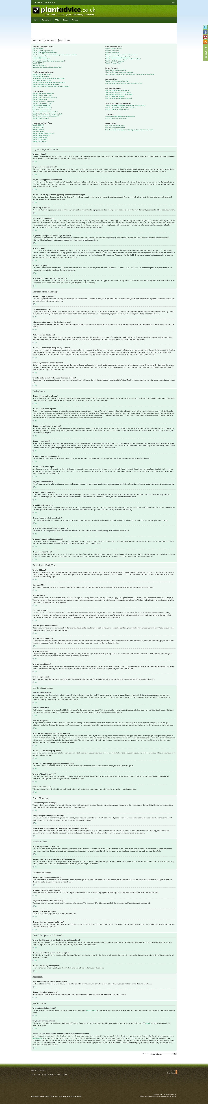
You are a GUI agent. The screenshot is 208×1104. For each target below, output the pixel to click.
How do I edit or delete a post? (42, 95)
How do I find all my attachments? (116, 118)
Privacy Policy (45, 1096)
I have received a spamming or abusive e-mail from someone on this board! (129, 74)
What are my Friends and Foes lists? (117, 81)
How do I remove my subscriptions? (117, 109)
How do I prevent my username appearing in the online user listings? (54, 55)
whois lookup (37, 1038)
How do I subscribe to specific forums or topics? (120, 107)
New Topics (171, 1073)
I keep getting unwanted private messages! (119, 72)
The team (75, 20)
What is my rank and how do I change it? (45, 84)
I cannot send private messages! (115, 70)
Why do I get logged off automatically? (44, 53)
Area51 (148, 1023)
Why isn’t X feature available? (115, 127)
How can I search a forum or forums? (117, 90)
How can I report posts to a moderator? (45, 112)
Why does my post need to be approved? (45, 116)
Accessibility (35, 1096)
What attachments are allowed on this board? (120, 116)
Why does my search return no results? (118, 92)
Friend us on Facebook (205, 32)
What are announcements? (41, 135)
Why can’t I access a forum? (41, 105)
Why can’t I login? (38, 48)
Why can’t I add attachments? (42, 108)
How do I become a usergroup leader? (117, 57)
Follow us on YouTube (205, 37)
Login (173, 2)
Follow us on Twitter (205, 27)
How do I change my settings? (42, 74)
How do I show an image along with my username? (49, 82)
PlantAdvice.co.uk (64, 10)
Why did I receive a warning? (41, 110)
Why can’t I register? (39, 65)
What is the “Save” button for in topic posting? (47, 114)
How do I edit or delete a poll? (42, 104)
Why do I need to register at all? (42, 51)
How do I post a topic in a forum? (43, 93)
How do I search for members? (115, 96)
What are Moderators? (112, 51)
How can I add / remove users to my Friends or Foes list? (123, 83)
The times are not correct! (40, 76)
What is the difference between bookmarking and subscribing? (125, 105)
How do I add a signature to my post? (44, 97)
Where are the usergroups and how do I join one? (121, 55)
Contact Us (77, 1096)
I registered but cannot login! (41, 59)
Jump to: (146, 1053)
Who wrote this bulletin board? (115, 125)
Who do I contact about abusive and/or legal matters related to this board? (129, 130)
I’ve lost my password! (39, 57)
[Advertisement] (104, 31)
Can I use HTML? (38, 127)
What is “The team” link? (113, 63)
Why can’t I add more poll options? (43, 101)
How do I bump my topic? (40, 118)
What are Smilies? (38, 129)
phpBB (46, 1074)
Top (35, 161)
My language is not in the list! (41, 80)
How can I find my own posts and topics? (118, 98)
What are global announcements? (43, 133)
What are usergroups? (112, 53)
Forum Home (46, 20)
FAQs (57, 20)
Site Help (63, 1096)
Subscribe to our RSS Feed (205, 42)
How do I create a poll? (39, 99)
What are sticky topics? (39, 137)
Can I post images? (38, 131)
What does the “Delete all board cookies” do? (47, 67)
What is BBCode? (38, 125)
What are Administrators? (113, 48)
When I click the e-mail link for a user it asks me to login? (50, 86)
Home (36, 20)
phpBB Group (91, 1010)
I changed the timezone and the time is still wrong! (48, 78)
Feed (173, 1071)
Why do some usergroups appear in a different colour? (123, 59)
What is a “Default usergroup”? (115, 61)
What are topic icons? (39, 141)
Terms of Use (55, 1096)
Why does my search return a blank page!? (119, 94)
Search (65, 20)
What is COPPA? (38, 63)
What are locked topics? (40, 139)
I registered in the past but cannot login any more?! (48, 61)
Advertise (70, 1096)
